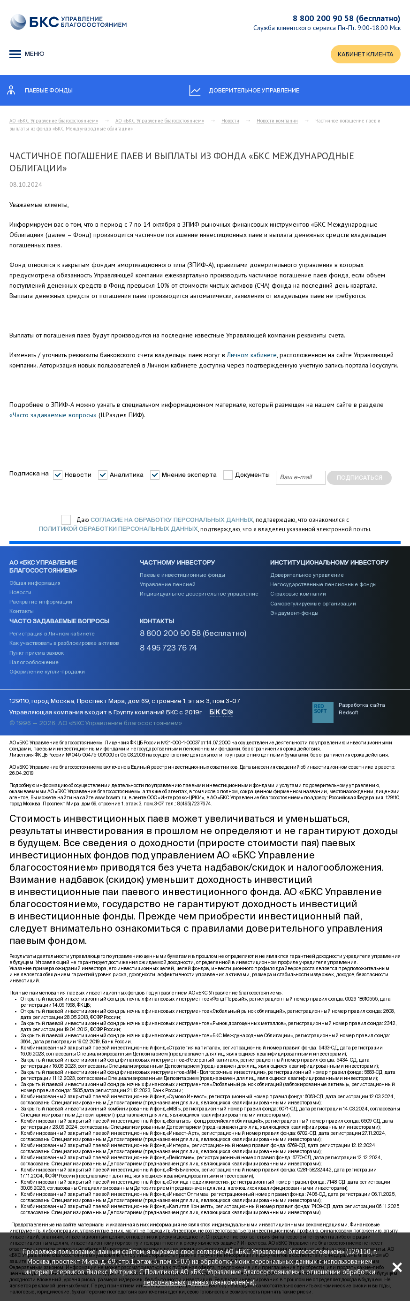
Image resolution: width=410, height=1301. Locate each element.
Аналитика (127, 475)
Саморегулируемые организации (313, 603)
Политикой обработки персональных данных (118, 530)
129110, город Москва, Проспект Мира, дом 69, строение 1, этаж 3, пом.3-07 (124, 702)
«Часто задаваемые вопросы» (53, 415)
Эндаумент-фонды (294, 613)
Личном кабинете (252, 355)
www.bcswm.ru (110, 798)
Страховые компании (298, 594)
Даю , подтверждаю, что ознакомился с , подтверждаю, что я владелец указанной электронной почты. (205, 525)
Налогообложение (34, 663)
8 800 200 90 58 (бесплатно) (347, 18)
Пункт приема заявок (36, 653)
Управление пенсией (168, 585)
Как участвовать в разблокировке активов (64, 643)
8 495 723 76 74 (168, 649)
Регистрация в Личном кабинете (52, 634)
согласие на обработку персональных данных (172, 520)
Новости (230, 121)
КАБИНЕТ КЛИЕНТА (365, 55)
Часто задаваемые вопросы (59, 622)
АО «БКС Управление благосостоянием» (53, 121)
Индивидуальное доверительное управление (199, 594)
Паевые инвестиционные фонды (182, 575)
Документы (252, 475)
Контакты (21, 611)
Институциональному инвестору (329, 563)
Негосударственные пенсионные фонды (323, 585)
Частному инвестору (177, 563)
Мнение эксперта (189, 475)
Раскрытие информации (40, 602)
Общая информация (35, 583)
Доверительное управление (307, 575)
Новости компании (277, 121)
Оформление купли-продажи (47, 672)
